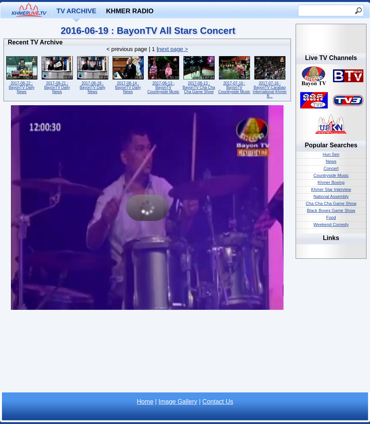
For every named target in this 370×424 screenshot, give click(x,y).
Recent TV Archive (35, 42)
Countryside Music (331, 175)
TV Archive (76, 11)
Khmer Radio (129, 11)
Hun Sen (331, 154)
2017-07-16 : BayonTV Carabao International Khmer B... (269, 76)
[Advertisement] (147, 353)
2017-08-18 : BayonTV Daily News (92, 74)
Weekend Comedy (331, 224)
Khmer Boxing (330, 182)
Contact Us (218, 401)
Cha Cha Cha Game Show (331, 203)
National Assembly (331, 196)
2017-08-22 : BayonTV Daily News (21, 74)
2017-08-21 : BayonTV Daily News (57, 74)
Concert (331, 168)
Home (145, 401)
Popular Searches (331, 145)
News (331, 161)
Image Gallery (178, 401)
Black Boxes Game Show (331, 210)
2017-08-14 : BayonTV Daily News (128, 74)
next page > (173, 49)
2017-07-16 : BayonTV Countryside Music (234, 74)
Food (331, 217)
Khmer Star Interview (331, 189)
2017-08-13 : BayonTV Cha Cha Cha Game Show (198, 74)
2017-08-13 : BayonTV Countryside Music (163, 74)
